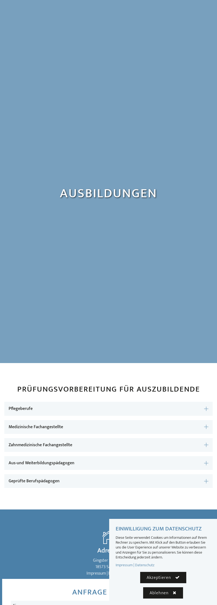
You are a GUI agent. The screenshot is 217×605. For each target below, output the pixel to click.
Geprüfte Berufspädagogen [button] (34, 481)
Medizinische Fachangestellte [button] (36, 427)
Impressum (96, 573)
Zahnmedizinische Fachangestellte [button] (40, 445)
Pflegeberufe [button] (21, 408)
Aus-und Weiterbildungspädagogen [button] (41, 463)
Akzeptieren (159, 577)
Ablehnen (159, 593)
